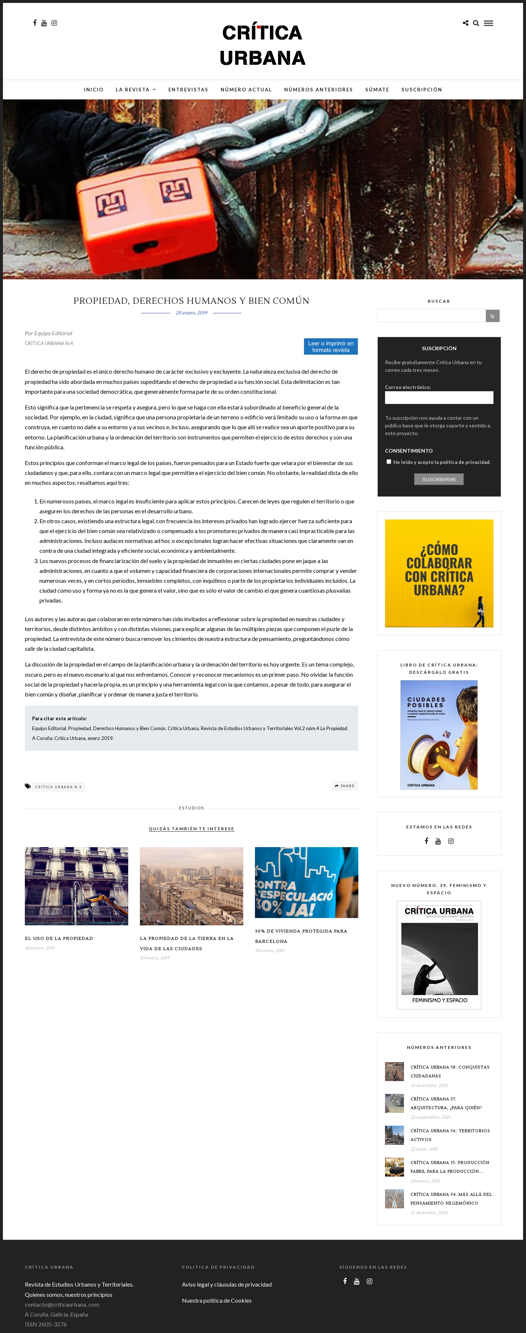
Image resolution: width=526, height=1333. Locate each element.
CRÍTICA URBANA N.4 (49, 347)
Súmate (377, 90)
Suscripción (421, 90)
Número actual (246, 90)
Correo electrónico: (408, 391)
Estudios (191, 811)
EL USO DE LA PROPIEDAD (59, 942)
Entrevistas (188, 90)
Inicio (94, 90)
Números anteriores (318, 90)
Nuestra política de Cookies (217, 1303)
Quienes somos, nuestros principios (69, 1298)
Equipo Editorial (53, 336)
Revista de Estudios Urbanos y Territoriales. (79, 1287)
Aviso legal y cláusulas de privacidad (227, 1287)
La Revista (133, 90)
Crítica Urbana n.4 (58, 791)
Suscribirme (439, 483)
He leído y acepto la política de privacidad (441, 466)
